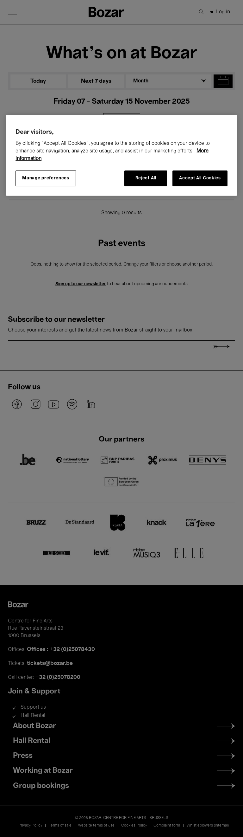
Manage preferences (45, 178)
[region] (121, 155)
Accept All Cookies (200, 178)
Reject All (145, 178)
